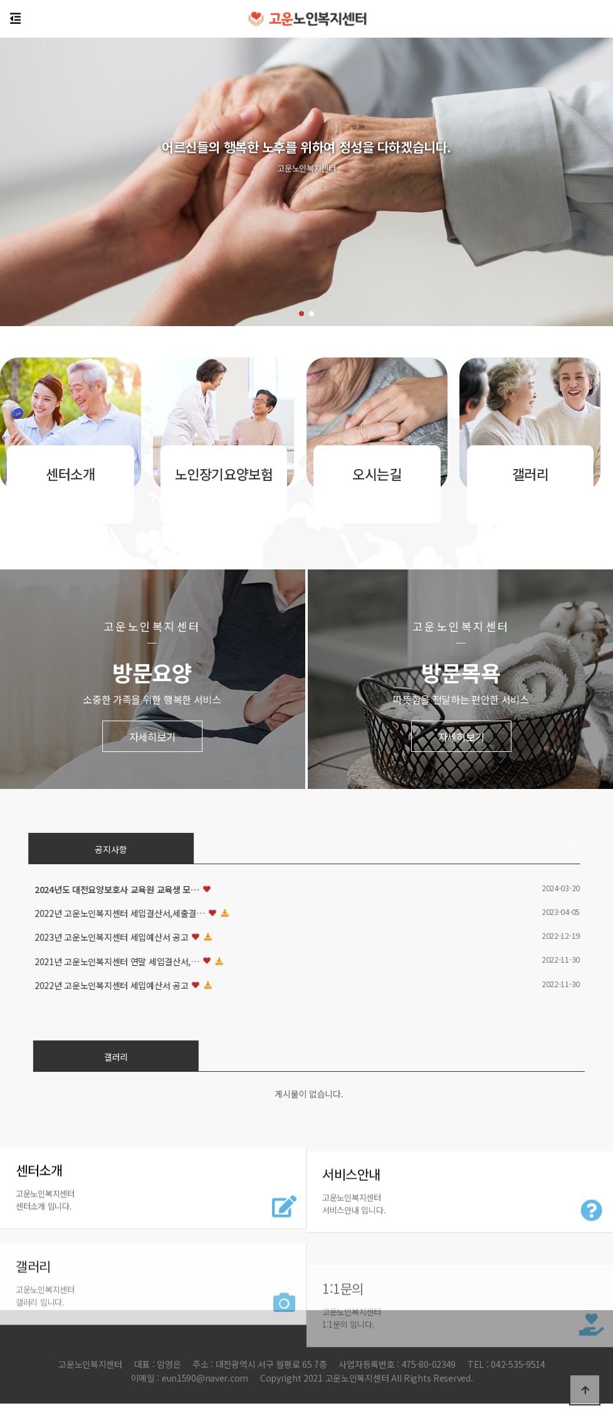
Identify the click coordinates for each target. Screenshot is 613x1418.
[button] (301, 313)
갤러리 (432, 1056)
